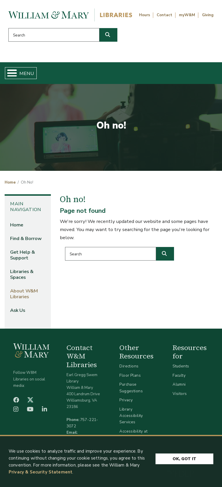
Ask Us (17, 310)
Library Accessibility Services (131, 416)
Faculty (179, 375)
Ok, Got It (184, 461)
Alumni (179, 384)
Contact (164, 15)
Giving (208, 15)
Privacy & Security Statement (40, 474)
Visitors (180, 393)
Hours (144, 15)
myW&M (187, 15)
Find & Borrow (26, 238)
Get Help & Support (22, 255)
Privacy (126, 400)
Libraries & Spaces (22, 274)
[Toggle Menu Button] (9, 73)
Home (10, 182)
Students (181, 366)
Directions (128, 366)
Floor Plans (130, 375)
